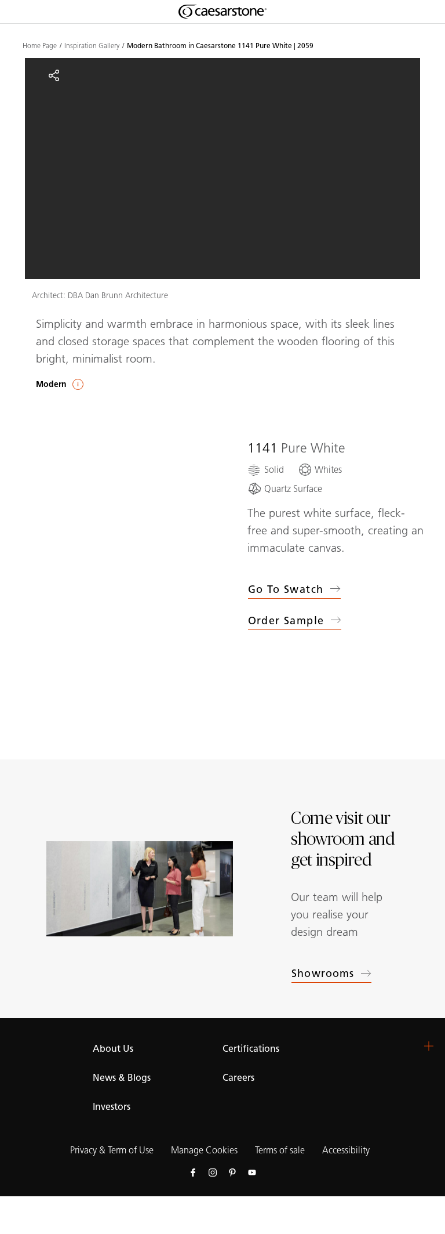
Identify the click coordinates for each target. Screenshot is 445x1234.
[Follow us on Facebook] (193, 1172)
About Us (113, 1048)
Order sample (294, 622)
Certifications (250, 1048)
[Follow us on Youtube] (252, 1172)
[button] (428, 1046)
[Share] (54, 75)
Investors (111, 1106)
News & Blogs (122, 1077)
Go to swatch (294, 589)
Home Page (40, 45)
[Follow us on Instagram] (213, 1172)
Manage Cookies (204, 1150)
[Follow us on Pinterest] (232, 1172)
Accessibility (346, 1150)
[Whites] (320, 470)
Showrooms (331, 973)
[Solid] (265, 470)
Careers (238, 1077)
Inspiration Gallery (91, 45)
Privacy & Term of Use (112, 1150)
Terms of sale (280, 1150)
